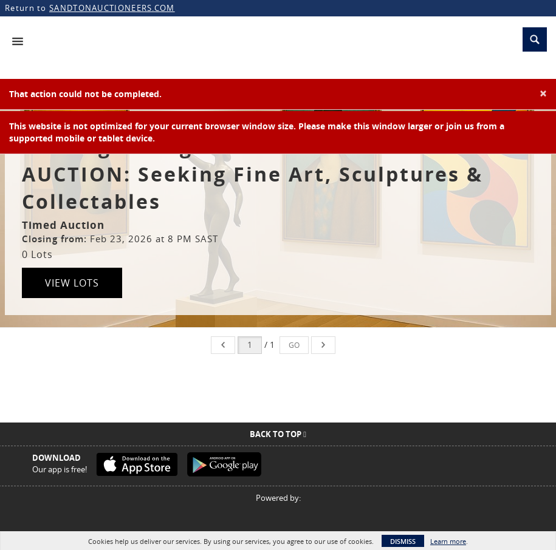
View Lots (72, 283)
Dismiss (403, 541)
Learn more (448, 541)
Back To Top (278, 434)
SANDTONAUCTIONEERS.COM (112, 7)
